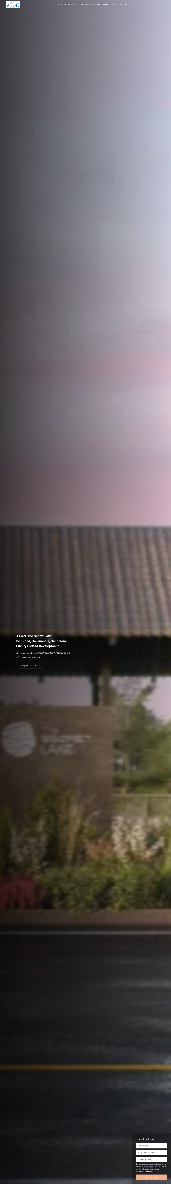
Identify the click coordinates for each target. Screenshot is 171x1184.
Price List (83, 4)
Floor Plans (94, 4)
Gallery (105, 4)
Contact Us (122, 4)
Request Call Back (30, 666)
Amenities (72, 4)
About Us (62, 4)
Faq (113, 4)
